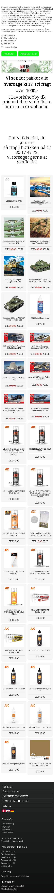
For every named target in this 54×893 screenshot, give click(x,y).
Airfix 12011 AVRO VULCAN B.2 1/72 (14, 378)
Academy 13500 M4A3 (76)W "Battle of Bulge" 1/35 (14, 319)
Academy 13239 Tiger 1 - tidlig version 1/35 (13, 280)
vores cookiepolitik (30, 23)
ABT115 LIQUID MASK (14, 201)
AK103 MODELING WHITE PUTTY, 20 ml (40, 611)
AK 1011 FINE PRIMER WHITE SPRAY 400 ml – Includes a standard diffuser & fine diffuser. (13, 452)
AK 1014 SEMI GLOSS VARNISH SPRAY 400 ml (14, 492)
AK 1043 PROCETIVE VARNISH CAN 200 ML (14, 534)
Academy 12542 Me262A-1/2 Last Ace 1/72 (14, 242)
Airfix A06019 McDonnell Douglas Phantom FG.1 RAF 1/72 (13, 410)
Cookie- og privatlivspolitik (12, 886)
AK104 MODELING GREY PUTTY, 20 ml (14, 651)
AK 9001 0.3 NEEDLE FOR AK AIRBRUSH (14, 572)
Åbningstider (11, 792)
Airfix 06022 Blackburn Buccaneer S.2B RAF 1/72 (40, 347)
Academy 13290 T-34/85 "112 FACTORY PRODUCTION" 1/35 (40, 280)
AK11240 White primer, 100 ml (14, 727)
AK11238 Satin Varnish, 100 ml (14, 688)
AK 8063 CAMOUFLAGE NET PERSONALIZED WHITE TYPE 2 (40, 534)
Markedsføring (10, 38)
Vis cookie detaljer (9, 47)
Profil (7, 806)
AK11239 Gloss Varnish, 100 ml (40, 689)
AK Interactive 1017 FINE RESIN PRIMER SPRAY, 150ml (40, 572)
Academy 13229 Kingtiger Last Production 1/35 (40, 242)
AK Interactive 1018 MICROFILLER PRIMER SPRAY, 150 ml (14, 612)
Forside (7, 787)
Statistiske (9, 43)
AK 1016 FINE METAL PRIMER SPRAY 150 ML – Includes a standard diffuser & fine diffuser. (40, 494)
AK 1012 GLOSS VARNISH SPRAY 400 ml (40, 450)
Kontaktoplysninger (15, 796)
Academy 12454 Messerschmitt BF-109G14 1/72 (40, 203)
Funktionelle (10, 41)
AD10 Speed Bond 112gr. (40, 318)
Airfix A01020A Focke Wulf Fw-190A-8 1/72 (40, 378)
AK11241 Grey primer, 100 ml (40, 727)
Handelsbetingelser (15, 801)
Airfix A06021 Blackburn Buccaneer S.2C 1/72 (40, 409)
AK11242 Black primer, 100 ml (14, 763)
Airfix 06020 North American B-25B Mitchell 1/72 (14, 347)
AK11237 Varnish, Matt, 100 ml (40, 650)
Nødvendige (9, 35)
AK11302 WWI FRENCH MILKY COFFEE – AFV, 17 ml (40, 764)
